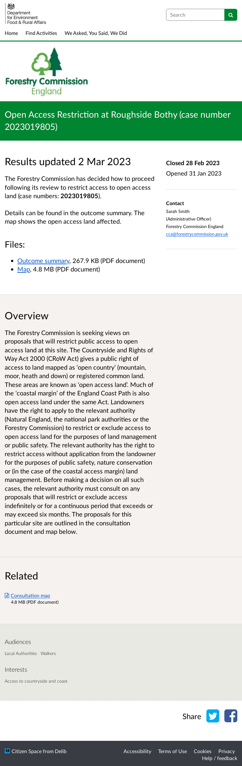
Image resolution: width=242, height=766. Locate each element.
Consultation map (27, 595)
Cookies (202, 751)
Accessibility (137, 751)
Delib (60, 751)
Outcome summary (43, 260)
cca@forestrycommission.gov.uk (197, 234)
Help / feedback (219, 758)
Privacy (226, 751)
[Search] (230, 15)
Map (23, 269)
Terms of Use (172, 751)
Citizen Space (27, 751)
